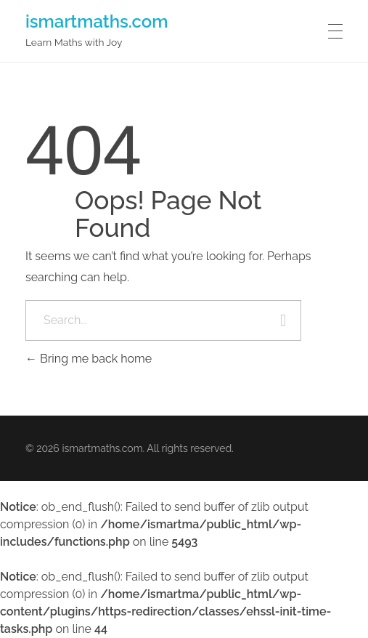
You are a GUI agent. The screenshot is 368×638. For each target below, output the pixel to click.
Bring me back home (88, 359)
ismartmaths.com (96, 20)
